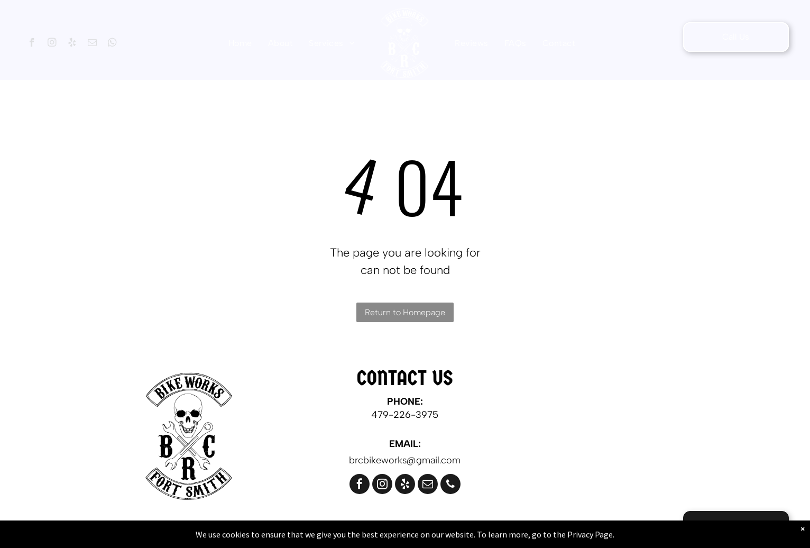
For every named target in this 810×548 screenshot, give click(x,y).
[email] (92, 44)
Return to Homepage (405, 312)
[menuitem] (240, 42)
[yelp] (72, 44)
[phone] (450, 485)
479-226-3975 (404, 415)
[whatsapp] (112, 44)
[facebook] (32, 44)
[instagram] (52, 44)
